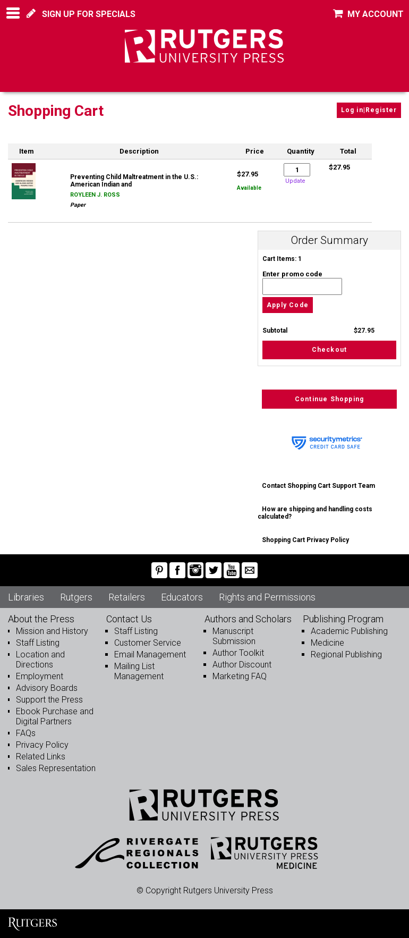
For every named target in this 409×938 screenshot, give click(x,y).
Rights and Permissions (267, 597)
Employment (39, 676)
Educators (182, 597)
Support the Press (49, 700)
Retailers (126, 597)
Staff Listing (37, 643)
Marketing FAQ (239, 676)
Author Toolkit (238, 653)
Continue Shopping (329, 399)
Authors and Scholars (248, 618)
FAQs (26, 733)
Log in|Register (369, 110)
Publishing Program (343, 618)
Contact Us (129, 618)
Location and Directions (40, 659)
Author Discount (241, 665)
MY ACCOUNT (368, 14)
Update (295, 181)
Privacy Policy (42, 745)
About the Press (41, 618)
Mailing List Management (139, 671)
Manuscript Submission (233, 636)
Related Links (40, 756)
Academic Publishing (349, 631)
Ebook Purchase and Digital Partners (54, 716)
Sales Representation (56, 768)
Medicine (327, 643)
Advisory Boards (47, 688)
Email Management (150, 654)
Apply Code (288, 305)
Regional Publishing (346, 654)
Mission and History (52, 631)
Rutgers (76, 597)
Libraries (26, 597)
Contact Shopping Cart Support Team (318, 485)
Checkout (329, 349)
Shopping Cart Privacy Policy (305, 540)
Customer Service (147, 643)
